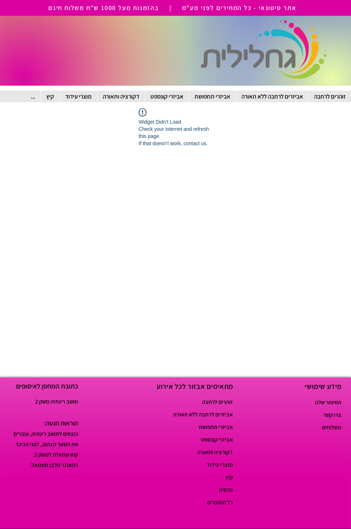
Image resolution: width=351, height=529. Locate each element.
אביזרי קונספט (217, 439)
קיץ (229, 477)
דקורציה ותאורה (215, 452)
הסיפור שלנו (328, 402)
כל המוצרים (220, 502)
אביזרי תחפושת (216, 427)
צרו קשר (332, 415)
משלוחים (331, 427)
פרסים (226, 490)
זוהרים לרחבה (217, 402)
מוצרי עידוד (220, 464)
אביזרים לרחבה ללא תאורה (207, 414)
